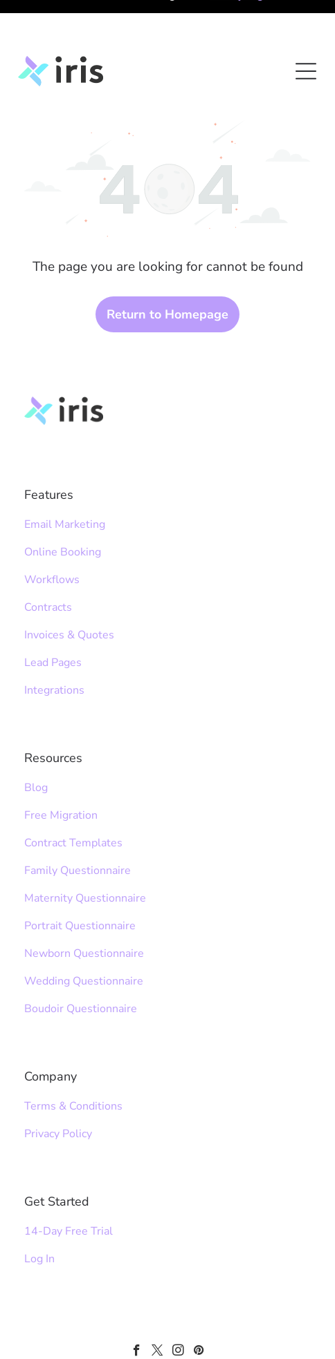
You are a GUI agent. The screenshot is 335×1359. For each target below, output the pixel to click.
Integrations (54, 643)
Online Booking (62, 505)
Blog (36, 740)
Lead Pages (53, 615)
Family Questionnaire (77, 823)
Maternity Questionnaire (85, 851)
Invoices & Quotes (69, 588)
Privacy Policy (58, 1086)
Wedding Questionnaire (83, 934)
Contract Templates (73, 796)
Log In (39, 1211)
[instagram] (178, 1305)
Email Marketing (64, 477)
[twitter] (157, 1305)
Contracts (48, 560)
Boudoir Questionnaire (80, 961)
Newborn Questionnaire (84, 906)
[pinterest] (199, 1305)
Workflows (52, 532)
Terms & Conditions (73, 1059)
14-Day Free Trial (68, 1184)
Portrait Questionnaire (80, 878)
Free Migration (61, 768)
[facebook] (136, 1305)
